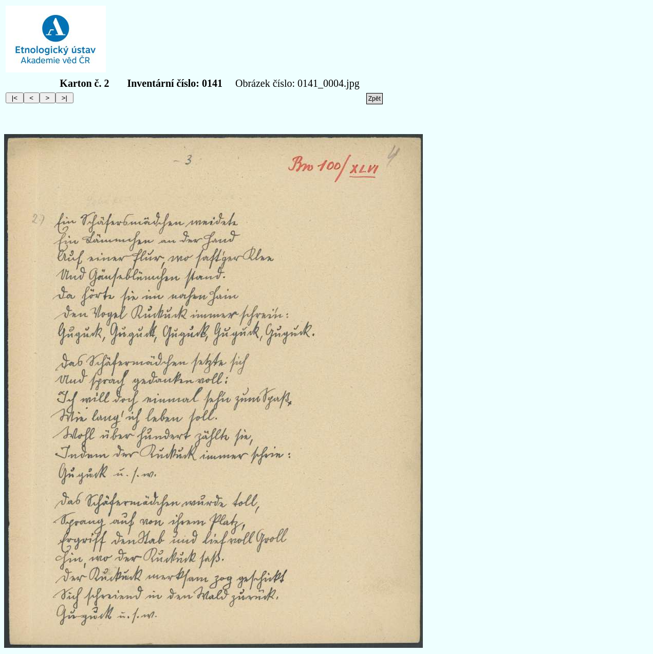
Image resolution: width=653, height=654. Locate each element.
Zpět (374, 98)
